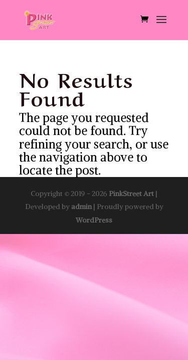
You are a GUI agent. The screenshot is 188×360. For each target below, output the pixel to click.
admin (81, 206)
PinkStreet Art (131, 193)
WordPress (94, 220)
